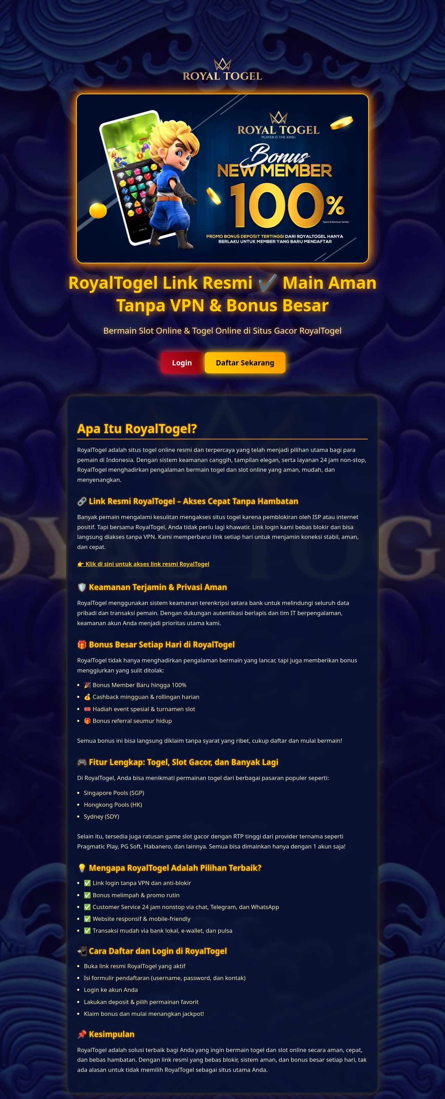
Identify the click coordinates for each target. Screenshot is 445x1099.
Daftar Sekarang (245, 363)
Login (182, 363)
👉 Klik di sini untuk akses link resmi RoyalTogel (143, 564)
